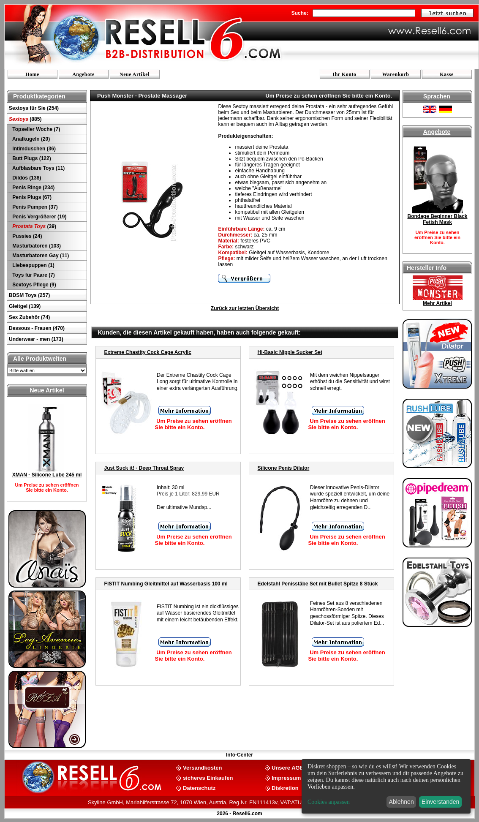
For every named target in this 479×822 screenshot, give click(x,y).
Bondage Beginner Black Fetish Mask (437, 219)
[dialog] (386, 786)
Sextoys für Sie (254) (34, 108)
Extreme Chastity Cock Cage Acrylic (147, 352)
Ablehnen (401, 801)
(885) (25, 119)
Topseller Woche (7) (35, 129)
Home (32, 74)
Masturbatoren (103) (36, 246)
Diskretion (285, 787)
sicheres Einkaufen (208, 777)
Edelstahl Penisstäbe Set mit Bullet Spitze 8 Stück (318, 584)
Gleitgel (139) (25, 306)
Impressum (286, 777)
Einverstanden (441, 801)
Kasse (447, 74)
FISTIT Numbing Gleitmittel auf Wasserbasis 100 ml (166, 584)
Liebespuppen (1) (32, 265)
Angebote (83, 74)
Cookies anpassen (329, 802)
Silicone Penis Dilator (284, 468)
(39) (33, 226)
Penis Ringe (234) (32, 188)
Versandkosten (202, 767)
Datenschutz (199, 787)
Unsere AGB (288, 767)
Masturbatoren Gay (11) (40, 256)
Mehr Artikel (437, 303)
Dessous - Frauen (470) (37, 328)
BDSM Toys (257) (29, 295)
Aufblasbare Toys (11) (38, 168)
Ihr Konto (345, 74)
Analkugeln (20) (30, 139)
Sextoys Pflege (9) (33, 285)
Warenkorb (395, 74)
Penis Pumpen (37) (34, 207)
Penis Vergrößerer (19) (38, 217)
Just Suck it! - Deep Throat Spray (144, 468)
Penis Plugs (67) (31, 197)
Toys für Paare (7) (33, 275)
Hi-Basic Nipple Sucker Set (290, 352)
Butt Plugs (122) (31, 158)
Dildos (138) (26, 178)
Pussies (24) (26, 236)
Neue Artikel (135, 74)
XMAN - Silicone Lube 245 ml (47, 475)
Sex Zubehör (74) (29, 317)
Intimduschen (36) (33, 149)
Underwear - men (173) (36, 339)
